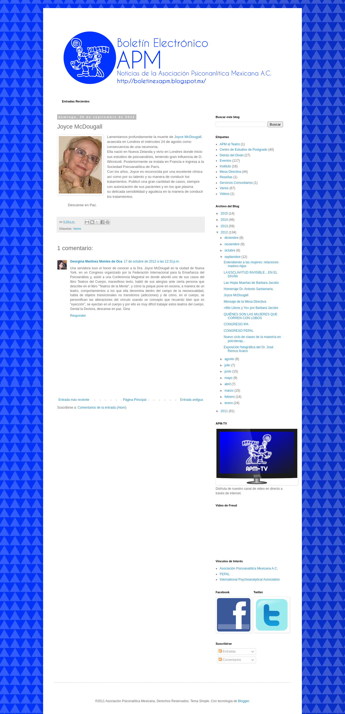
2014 (225, 220)
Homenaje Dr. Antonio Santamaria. (249, 289)
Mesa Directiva (230, 172)
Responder (78, 316)
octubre (230, 250)
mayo (229, 378)
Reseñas (226, 177)
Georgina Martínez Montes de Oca (96, 261)
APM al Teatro (230, 144)
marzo (229, 390)
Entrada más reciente (73, 400)
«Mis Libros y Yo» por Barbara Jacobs (251, 308)
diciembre (232, 238)
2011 (225, 411)
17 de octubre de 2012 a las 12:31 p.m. (152, 261)
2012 (225, 232)
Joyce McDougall (187, 137)
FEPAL (225, 574)
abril (228, 384)
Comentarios (230, 660)
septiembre (233, 257)
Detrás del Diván (232, 155)
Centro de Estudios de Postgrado (243, 149)
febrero (230, 397)
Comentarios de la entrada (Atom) (102, 407)
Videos (224, 194)
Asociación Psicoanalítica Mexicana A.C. (249, 568)
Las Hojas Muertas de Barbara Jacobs (251, 283)
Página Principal (134, 400)
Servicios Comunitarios (236, 183)
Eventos (225, 161)
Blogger (243, 701)
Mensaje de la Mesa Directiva (245, 301)
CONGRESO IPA (236, 324)
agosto (230, 359)
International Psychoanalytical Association (250, 579)
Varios (77, 228)
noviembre (232, 244)
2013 (225, 226)
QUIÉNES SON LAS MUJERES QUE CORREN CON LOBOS (250, 316)
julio (228, 365)
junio (228, 371)
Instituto (225, 166)
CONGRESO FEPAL (238, 331)
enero (229, 403)
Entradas (227, 651)
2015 (225, 213)
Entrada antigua (191, 400)
